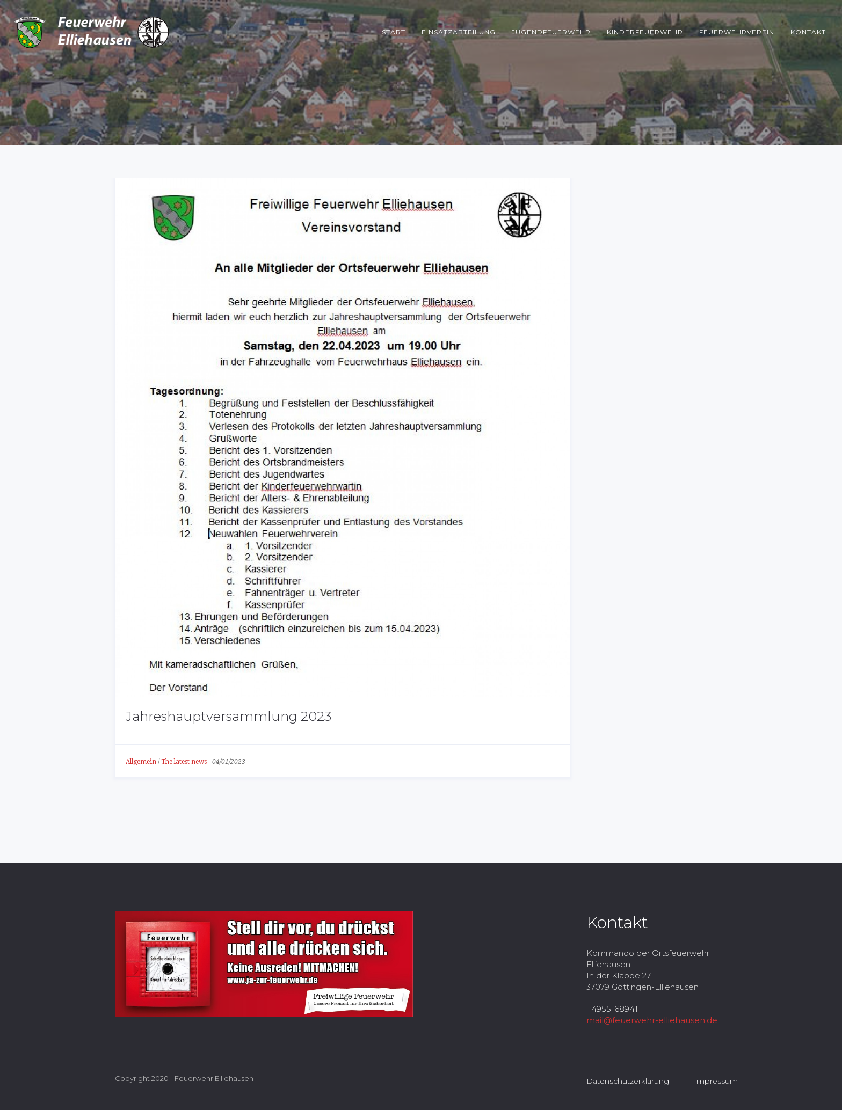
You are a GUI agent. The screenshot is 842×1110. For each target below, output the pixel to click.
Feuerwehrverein (736, 32)
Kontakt (808, 32)
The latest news (184, 761)
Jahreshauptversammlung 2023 (228, 716)
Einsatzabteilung (459, 32)
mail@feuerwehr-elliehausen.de (651, 1020)
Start (393, 32)
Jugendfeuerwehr (551, 32)
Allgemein (141, 761)
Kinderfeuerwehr (645, 32)
